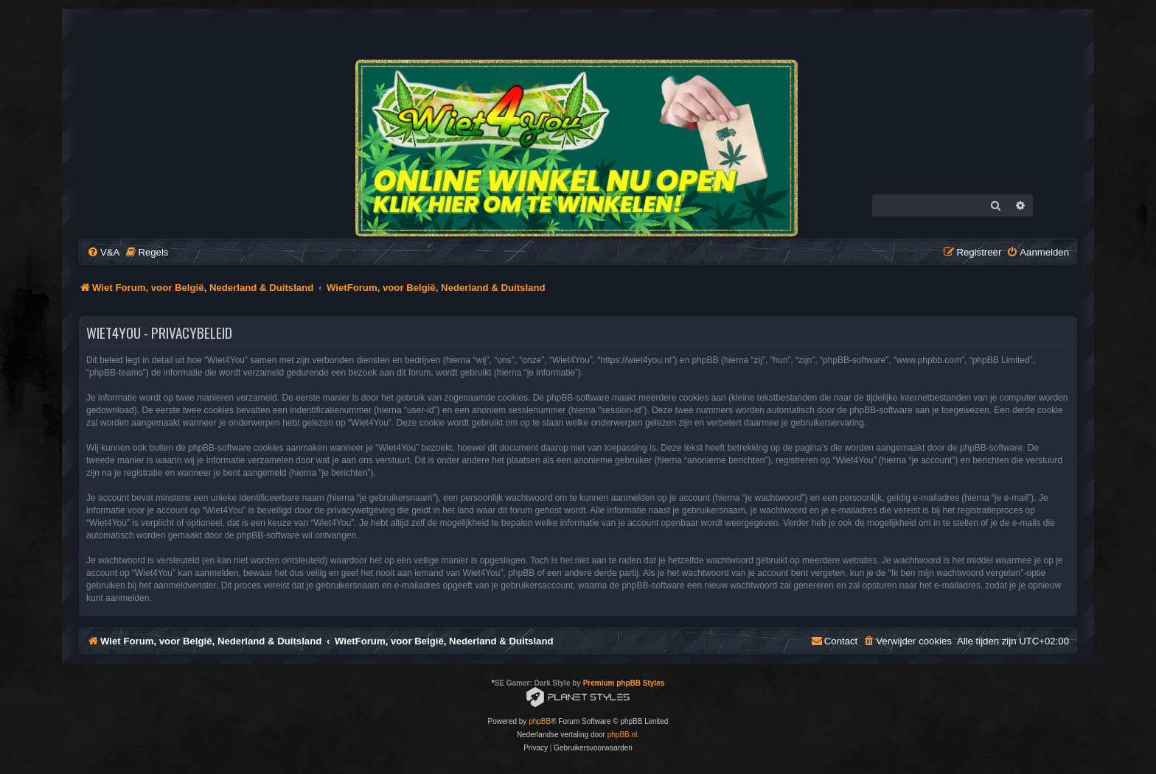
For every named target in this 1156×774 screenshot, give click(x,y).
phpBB (540, 721)
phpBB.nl (622, 735)
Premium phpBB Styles (624, 683)
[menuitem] (103, 252)
